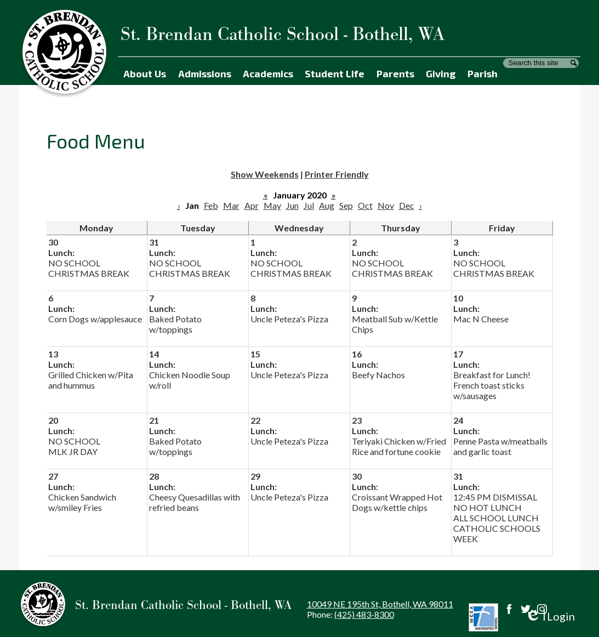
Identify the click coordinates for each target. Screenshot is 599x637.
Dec (406, 205)
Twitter (525, 609)
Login (550, 616)
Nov (386, 205)
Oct (365, 205)
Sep (346, 205)
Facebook (509, 609)
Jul (309, 205)
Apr (251, 205)
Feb (211, 205)
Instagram (542, 609)
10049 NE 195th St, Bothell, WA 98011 (380, 604)
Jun (292, 205)
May (272, 205)
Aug (326, 205)
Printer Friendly (337, 174)
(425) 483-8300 (364, 614)
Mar (231, 205)
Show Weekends (265, 174)
